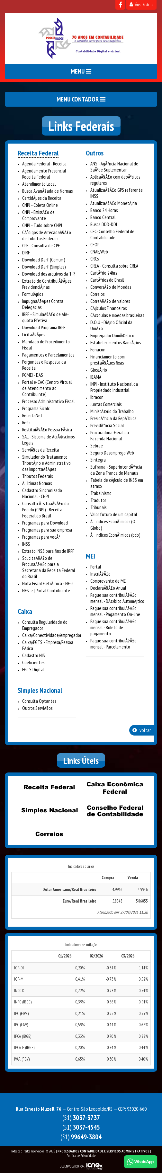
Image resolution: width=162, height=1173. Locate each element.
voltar (141, 730)
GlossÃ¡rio (98, 370)
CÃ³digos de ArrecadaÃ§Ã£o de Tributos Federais (46, 235)
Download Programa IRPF (43, 327)
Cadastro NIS (33, 655)
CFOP (94, 245)
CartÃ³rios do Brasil (107, 280)
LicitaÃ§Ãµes (33, 334)
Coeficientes (33, 662)
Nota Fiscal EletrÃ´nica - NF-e (48, 583)
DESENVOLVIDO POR (72, 1166)
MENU (81, 71)
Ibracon (97, 397)
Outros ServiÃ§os (37, 708)
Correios (97, 294)
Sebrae (96, 446)
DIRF (26, 253)
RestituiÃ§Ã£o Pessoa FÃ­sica (47, 430)
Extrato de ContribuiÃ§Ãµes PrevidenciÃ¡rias (46, 284)
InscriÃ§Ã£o (100, 574)
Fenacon (97, 350)
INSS (26, 544)
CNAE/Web (99, 252)
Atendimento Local (39, 184)
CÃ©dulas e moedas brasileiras (117, 315)
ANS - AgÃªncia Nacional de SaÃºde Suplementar (114, 167)
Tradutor (98, 500)
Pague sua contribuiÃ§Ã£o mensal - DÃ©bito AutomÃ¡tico (117, 598)
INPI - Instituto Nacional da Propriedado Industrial (114, 387)
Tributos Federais (37, 476)
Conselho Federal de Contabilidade (114, 810)
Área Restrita (141, 4)
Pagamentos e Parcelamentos (48, 355)
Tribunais (98, 507)
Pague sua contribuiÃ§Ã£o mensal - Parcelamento (113, 644)
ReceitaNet (32, 415)
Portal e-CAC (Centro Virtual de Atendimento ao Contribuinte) (47, 388)
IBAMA (95, 377)
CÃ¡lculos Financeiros (108, 308)
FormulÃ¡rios (32, 294)
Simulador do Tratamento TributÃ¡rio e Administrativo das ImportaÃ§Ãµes (46, 463)
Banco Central (102, 217)
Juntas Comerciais (106, 404)
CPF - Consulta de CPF (41, 246)
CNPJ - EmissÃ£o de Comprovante (38, 215)
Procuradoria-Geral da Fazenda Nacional (109, 435)
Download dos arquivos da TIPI (49, 274)
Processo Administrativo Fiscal (48, 401)
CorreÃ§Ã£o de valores (110, 301)
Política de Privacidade (81, 1155)
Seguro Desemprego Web (112, 453)
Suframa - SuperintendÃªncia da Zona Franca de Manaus (116, 470)
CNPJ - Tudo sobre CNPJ (42, 225)
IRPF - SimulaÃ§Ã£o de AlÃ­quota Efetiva (45, 317)
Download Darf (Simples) (44, 267)
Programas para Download (45, 523)
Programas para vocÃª (41, 537)
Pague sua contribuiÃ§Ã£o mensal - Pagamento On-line (115, 611)
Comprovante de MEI (108, 581)
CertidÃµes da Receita (41, 198)
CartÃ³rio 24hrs (103, 273)
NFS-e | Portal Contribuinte (46, 590)
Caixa (25, 611)
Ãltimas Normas (37, 483)
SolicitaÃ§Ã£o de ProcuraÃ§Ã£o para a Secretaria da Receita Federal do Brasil (48, 567)
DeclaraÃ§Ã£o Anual (108, 588)
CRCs (94, 259)
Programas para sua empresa (47, 530)
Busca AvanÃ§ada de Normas (47, 191)
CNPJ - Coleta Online (40, 205)
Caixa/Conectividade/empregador (51, 635)
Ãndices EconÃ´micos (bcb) (115, 535)
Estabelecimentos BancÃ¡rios (115, 343)
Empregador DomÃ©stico (112, 335)
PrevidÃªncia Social (107, 425)
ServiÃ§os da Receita (40, 450)
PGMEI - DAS (32, 375)
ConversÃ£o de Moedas (110, 287)
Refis (26, 422)
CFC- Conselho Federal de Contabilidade (112, 234)
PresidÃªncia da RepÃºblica (113, 418)
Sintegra (98, 460)
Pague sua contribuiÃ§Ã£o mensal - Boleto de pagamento (113, 627)
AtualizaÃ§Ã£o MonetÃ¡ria (113, 203)
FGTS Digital (33, 669)
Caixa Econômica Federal (114, 787)
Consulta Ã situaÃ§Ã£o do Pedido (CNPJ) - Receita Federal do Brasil (45, 509)
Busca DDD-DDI (103, 224)
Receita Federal (38, 152)
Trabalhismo (101, 493)
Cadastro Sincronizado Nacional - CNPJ (42, 493)
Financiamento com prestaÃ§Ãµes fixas (107, 360)
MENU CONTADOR (81, 99)
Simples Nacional (40, 690)
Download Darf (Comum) (43, 260)
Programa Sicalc (36, 408)
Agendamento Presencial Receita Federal (44, 174)
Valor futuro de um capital (113, 514)
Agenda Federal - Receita (44, 164)
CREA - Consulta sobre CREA (114, 266)
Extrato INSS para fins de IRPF (48, 551)
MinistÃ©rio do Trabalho (112, 411)
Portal (95, 567)
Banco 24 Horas (104, 210)
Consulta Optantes (39, 701)
